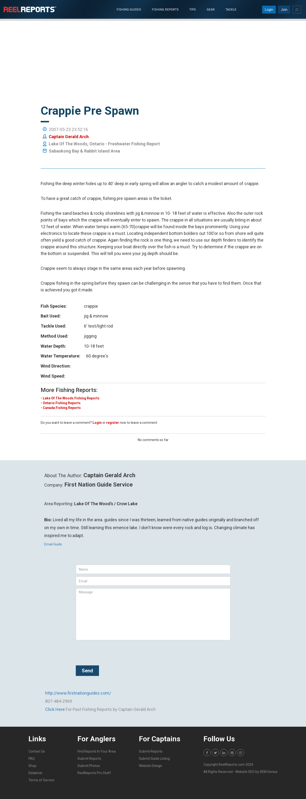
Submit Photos (88, 765)
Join (284, 9)
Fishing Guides (129, 9)
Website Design (150, 765)
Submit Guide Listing (154, 758)
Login (269, 9)
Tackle (230, 9)
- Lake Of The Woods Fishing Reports (70, 398)
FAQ (31, 758)
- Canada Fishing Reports (61, 407)
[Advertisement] (153, 68)
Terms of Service (41, 780)
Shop (32, 765)
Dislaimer (35, 773)
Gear (211, 9)
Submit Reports (89, 758)
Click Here (55, 709)
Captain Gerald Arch (69, 136)
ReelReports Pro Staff (94, 773)
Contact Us (36, 751)
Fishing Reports (165, 9)
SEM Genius (269, 771)
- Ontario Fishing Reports (61, 403)
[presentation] (112, 651)
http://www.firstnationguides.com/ (78, 692)
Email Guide (53, 544)
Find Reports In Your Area (96, 751)
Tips (192, 9)
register (112, 422)
